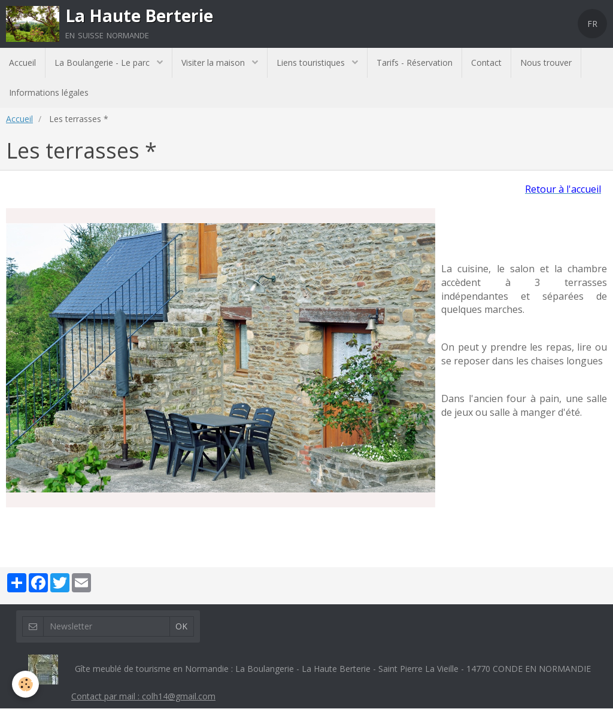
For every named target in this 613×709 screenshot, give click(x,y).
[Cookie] (25, 684)
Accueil (22, 62)
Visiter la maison (214, 62)
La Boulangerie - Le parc (103, 62)
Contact (486, 62)
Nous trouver (546, 62)
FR (592, 23)
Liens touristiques (312, 62)
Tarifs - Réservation (415, 62)
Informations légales (49, 92)
